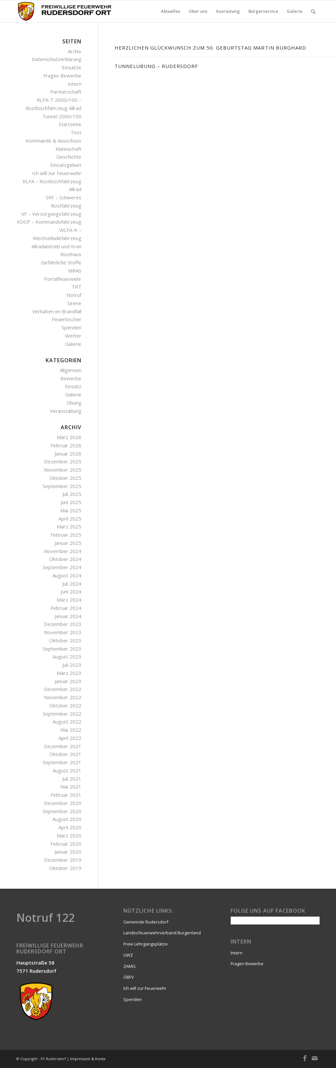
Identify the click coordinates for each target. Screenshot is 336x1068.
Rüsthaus (70, 254)
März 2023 (69, 673)
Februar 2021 (66, 794)
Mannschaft (68, 148)
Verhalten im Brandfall (56, 311)
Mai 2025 (70, 510)
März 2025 (69, 526)
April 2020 (69, 827)
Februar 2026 (66, 445)
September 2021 (62, 762)
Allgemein (70, 370)
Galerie (73, 344)
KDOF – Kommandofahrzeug (49, 221)
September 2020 (62, 811)
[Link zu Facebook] (305, 1058)
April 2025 (69, 518)
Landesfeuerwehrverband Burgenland (162, 933)
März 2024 (69, 599)
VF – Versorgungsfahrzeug (51, 214)
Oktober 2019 (65, 868)
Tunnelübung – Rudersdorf (156, 66)
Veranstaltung (65, 411)
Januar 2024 (67, 616)
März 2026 (69, 437)
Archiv (74, 51)
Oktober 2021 (65, 754)
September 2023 (62, 648)
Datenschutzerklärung (56, 59)
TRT (76, 286)
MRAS (74, 270)
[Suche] (313, 11)
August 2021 (66, 770)
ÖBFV (128, 977)
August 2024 (66, 575)
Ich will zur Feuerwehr (56, 173)
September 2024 (62, 567)
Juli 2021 (71, 778)
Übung (74, 402)
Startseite (70, 124)
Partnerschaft (65, 91)
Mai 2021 (70, 786)
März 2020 (69, 835)
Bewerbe (70, 378)
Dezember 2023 (62, 624)
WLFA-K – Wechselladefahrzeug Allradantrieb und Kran (56, 238)
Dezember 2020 (62, 803)
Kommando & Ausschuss (53, 140)
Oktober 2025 (65, 478)
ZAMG (129, 966)
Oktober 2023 (65, 640)
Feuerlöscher (66, 319)
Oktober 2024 (65, 559)
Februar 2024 (66, 608)
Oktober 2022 (65, 705)
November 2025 (62, 469)
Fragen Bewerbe (62, 75)
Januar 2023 (67, 681)
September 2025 (62, 486)
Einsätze (71, 67)
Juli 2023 (71, 664)
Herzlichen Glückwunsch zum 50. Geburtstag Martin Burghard (210, 47)
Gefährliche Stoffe (61, 262)
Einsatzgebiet (65, 165)
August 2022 (66, 721)
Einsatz (73, 386)
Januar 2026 (67, 453)
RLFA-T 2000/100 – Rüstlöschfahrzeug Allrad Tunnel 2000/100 (53, 108)
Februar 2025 (66, 534)
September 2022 (62, 713)
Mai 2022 (70, 729)
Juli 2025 (71, 494)
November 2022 (62, 697)
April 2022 (69, 738)
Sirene (74, 303)
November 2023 (62, 632)
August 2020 (66, 819)
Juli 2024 (71, 583)
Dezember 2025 (62, 461)
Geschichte (68, 156)
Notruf (74, 295)
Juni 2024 (71, 591)
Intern (74, 83)
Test (76, 132)
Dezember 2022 (62, 689)
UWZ (128, 955)
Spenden (71, 327)
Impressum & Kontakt (89, 1058)
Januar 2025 (67, 543)
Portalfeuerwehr (62, 279)
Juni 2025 (71, 502)
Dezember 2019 (62, 860)
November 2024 (62, 551)
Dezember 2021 (62, 746)
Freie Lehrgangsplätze (145, 944)
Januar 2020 (67, 851)
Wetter (73, 335)
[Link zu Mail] (315, 1058)
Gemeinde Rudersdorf (145, 922)
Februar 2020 (66, 843)
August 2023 (66, 656)
